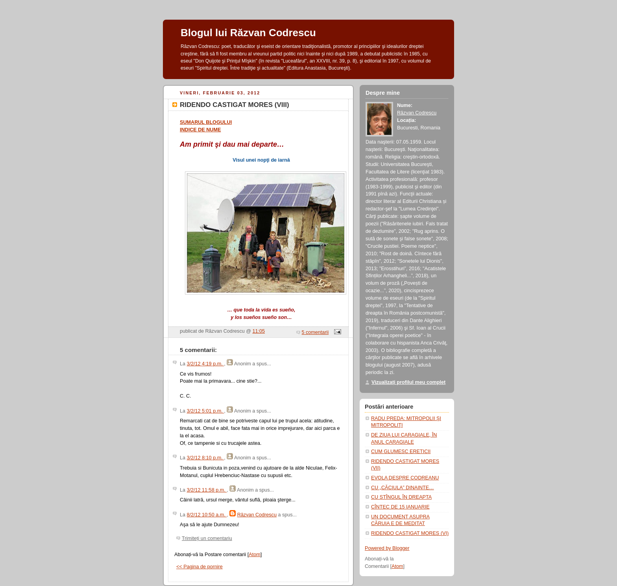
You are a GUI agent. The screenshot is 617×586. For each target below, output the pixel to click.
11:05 (259, 331)
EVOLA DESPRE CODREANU (405, 478)
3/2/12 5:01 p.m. (205, 411)
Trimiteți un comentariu (207, 538)
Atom (254, 554)
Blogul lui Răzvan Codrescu (248, 33)
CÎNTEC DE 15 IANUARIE (400, 507)
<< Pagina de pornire (199, 566)
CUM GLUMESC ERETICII (400, 451)
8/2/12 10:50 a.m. (207, 515)
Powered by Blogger (387, 548)
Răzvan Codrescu (257, 515)
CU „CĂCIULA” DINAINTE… (402, 487)
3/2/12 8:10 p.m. (205, 458)
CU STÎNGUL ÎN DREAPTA (401, 497)
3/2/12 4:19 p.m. (205, 364)
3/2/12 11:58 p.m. (207, 490)
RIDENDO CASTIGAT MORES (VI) (410, 533)
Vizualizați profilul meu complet (408, 382)
